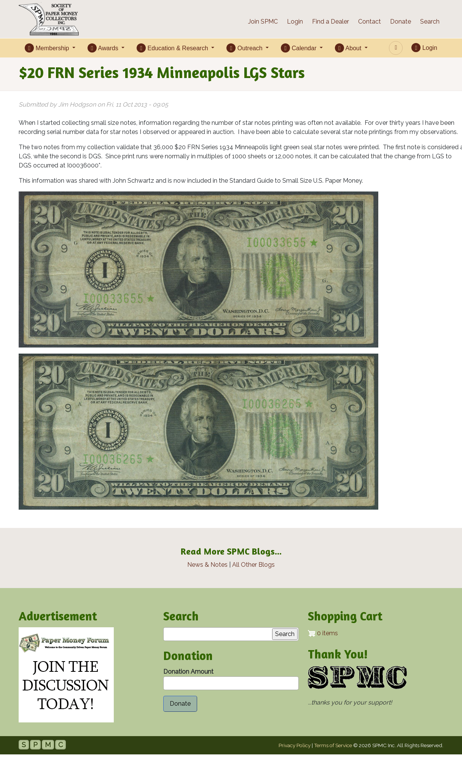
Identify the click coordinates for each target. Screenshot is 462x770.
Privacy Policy (295, 745)
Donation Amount (188, 671)
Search (430, 21)
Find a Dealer (330, 21)
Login (295, 21)
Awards (104, 48)
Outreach (245, 48)
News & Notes (207, 564)
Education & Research (173, 48)
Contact (369, 21)
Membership (48, 48)
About (349, 48)
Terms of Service (333, 745)
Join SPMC (263, 21)
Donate (400, 21)
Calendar (299, 48)
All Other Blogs (253, 564)
